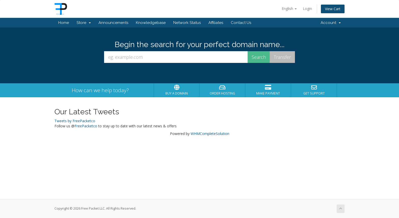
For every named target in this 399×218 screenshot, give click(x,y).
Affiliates (215, 22)
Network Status (187, 22)
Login (307, 8)
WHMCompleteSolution (210, 133)
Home (63, 22)
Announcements (113, 22)
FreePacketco (86, 126)
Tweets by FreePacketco (74, 120)
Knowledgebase (151, 22)
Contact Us (241, 22)
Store (84, 22)
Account (331, 22)
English (289, 8)
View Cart (332, 8)
